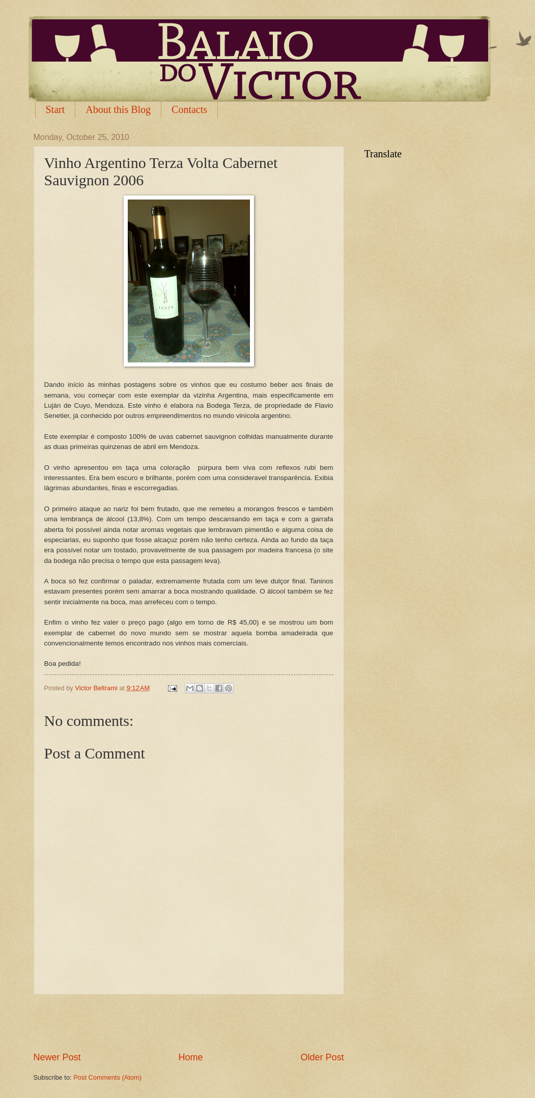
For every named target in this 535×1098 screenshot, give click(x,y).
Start (55, 109)
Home (190, 1057)
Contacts (189, 109)
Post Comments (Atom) (107, 1077)
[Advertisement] (189, 1022)
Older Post (322, 1057)
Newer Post (57, 1057)
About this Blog (118, 109)
